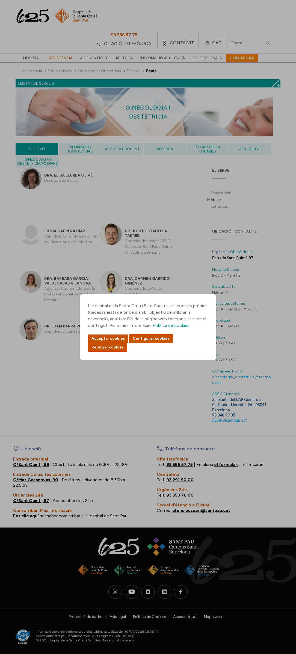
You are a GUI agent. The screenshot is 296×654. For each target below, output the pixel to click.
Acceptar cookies (108, 338)
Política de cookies (171, 325)
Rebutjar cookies (107, 347)
